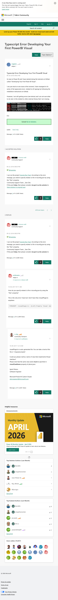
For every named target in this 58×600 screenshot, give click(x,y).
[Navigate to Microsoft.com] (7, 15)
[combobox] (42, 28)
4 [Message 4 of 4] (15, 388)
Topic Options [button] (46, 55)
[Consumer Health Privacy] (29, 594)
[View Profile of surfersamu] (16, 275)
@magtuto (12, 170)
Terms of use (4, 585)
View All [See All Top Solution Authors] (9, 494)
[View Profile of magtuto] (14, 64)
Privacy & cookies (6, 582)
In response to (20, 280)
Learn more (5, 9)
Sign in (36, 24)
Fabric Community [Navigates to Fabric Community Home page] (21, 15)
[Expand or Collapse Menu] (3, 20)
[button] (36, 55)
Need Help (16, 129)
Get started (36, 34)
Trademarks (4, 588)
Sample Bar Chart (25, 175)
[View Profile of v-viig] (16, 334)
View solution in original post (16, 187)
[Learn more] (12, 450)
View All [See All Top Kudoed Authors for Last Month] (9, 534)
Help (42, 24)
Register (29, 24)
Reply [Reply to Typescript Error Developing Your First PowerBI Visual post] (47, 139)
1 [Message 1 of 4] (12, 134)
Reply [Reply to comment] (47, 198)
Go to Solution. (32, 122)
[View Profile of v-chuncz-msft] (22, 157)
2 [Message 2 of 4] (12, 193)
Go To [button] (48, 24)
